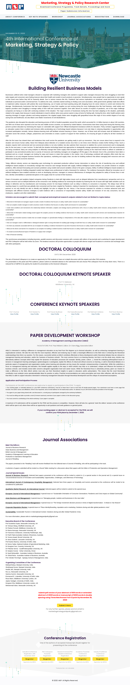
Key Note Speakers (38, 17)
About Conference (15, 17)
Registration (102, 17)
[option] (65, 43)
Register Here (30, 659)
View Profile (14, 314)
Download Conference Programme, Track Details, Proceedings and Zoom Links (75, 7)
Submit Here (65, 605)
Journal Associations (79, 17)
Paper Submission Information (75, 11)
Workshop (57, 17)
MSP (60, 680)
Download (118, 17)
